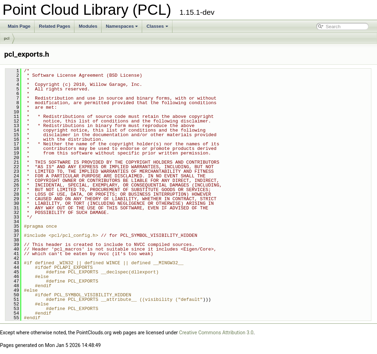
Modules (88, 26)
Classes (157, 26)
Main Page (19, 26)
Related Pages (54, 26)
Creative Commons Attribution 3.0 (216, 332)
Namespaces (122, 26)
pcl (7, 38)
